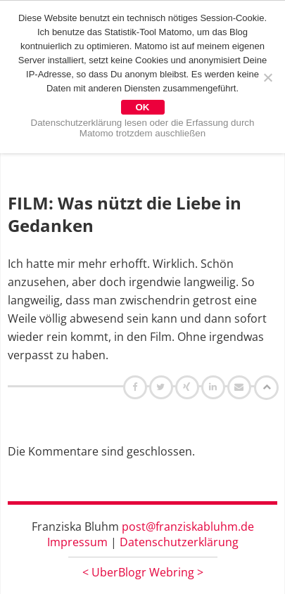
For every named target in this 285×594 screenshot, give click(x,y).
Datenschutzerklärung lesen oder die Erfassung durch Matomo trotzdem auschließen (143, 127)
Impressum (77, 542)
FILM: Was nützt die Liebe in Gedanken (124, 214)
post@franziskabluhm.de (188, 526)
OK (143, 107)
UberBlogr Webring (142, 572)
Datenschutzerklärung (179, 542)
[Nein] (267, 77)
